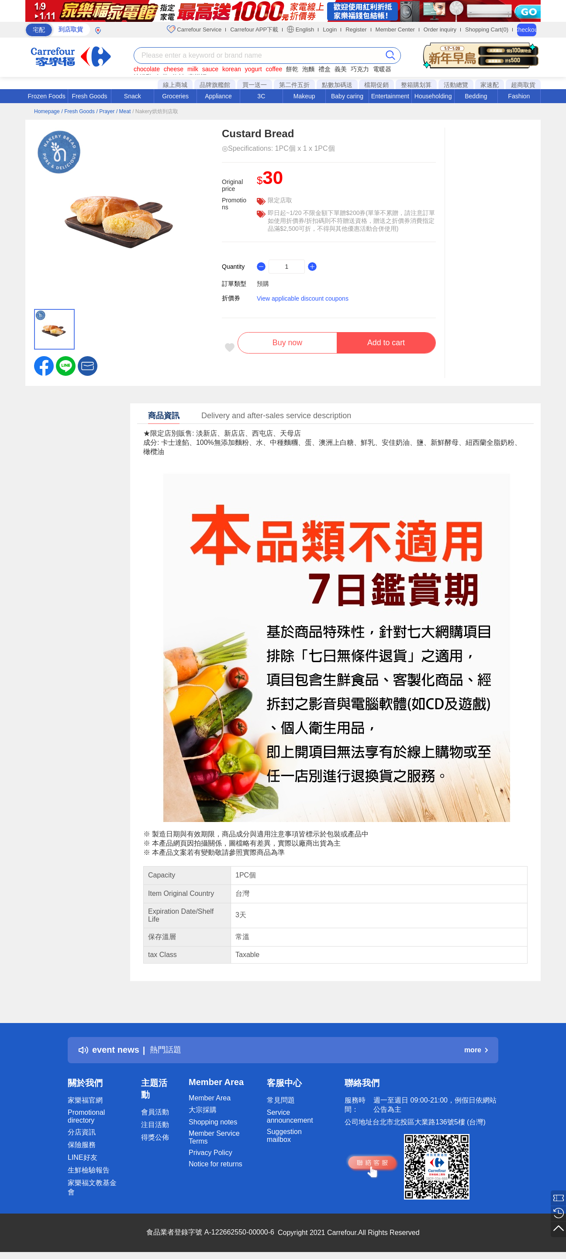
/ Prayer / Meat (114, 111)
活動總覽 (456, 84)
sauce (210, 69)
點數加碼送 (337, 84)
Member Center (395, 29)
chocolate (147, 69)
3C (261, 96)
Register (355, 29)
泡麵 (308, 69)
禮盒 (324, 69)
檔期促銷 (376, 84)
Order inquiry (440, 29)
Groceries (175, 96)
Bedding (476, 96)
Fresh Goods (89, 96)
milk (192, 69)
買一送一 (254, 84)
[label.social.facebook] (44, 365)
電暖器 (382, 69)
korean (231, 69)
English (300, 29)
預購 (263, 283)
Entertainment (390, 96)
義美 (341, 69)
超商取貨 (523, 84)
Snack (132, 96)
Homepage (47, 111)
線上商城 (175, 84)
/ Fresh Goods (78, 111)
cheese (173, 69)
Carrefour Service (194, 29)
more (476, 1050)
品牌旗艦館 (215, 84)
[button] (87, 365)
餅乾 (292, 69)
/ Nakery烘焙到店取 (155, 111)
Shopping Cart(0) (486, 29)
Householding (433, 96)
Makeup (304, 96)
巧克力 (360, 69)
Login (330, 29)
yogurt (253, 69)
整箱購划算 (416, 84)
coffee (274, 69)
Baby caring (347, 96)
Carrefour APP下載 (254, 29)
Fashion (519, 96)
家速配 (489, 84)
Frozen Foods (46, 96)
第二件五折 (294, 84)
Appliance (218, 96)
